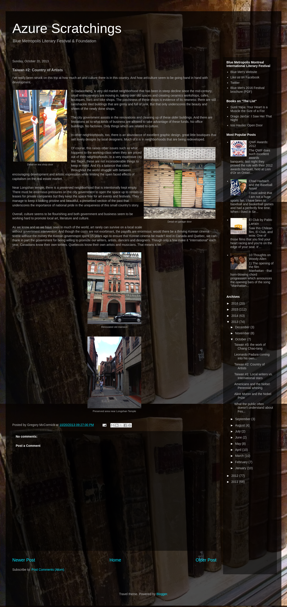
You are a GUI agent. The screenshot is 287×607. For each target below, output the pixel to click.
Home (115, 559)
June (239, 437)
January (241, 468)
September (243, 419)
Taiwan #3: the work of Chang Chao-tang (249, 346)
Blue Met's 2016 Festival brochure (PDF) (247, 89)
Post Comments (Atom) (48, 569)
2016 (235, 303)
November (242, 333)
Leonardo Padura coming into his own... (252, 356)
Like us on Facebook (244, 77)
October (241, 339)
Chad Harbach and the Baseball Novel (260, 184)
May (238, 443)
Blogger (162, 594)
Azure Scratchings (67, 28)
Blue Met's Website (243, 72)
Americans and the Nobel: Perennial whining (252, 386)
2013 (235, 322)
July (238, 431)
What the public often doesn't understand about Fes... (253, 407)
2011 (235, 482)
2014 (235, 316)
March (240, 456)
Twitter (235, 82)
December (242, 327)
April (238, 449)
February (241, 462)
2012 (235, 475)
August (240, 425)
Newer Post (23, 559)
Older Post (206, 559)
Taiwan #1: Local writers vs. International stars (253, 376)
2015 (235, 309)
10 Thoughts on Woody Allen (260, 257)
